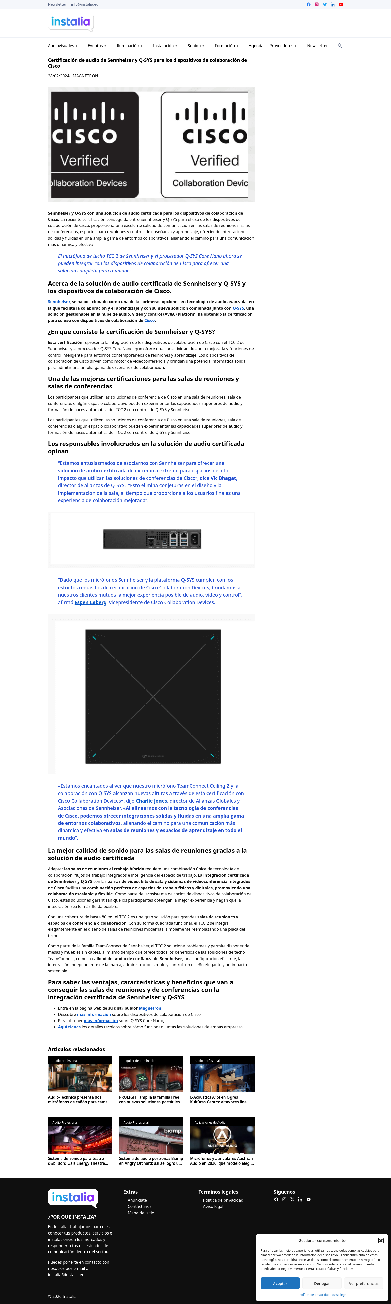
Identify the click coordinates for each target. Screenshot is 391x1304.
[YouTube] (308, 1199)
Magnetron (150, 1008)
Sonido (194, 46)
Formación (225, 46)
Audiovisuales (61, 46)
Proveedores (281, 46)
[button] (380, 1240)
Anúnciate (137, 1200)
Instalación (163, 46)
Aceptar (280, 1283)
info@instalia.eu (84, 4)
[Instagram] (284, 1199)
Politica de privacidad (223, 1200)
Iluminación (128, 46)
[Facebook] (276, 1199)
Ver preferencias (364, 1283)
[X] (292, 1199)
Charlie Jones (151, 800)
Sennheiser (59, 302)
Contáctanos (140, 1206)
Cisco (149, 320)
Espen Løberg (91, 602)
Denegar (322, 1283)
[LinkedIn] (300, 1199)
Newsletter (57, 4)
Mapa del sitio (141, 1212)
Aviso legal (339, 1295)
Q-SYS (238, 308)
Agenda (256, 46)
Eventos (95, 46)
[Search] (340, 46)
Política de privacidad (314, 1295)
